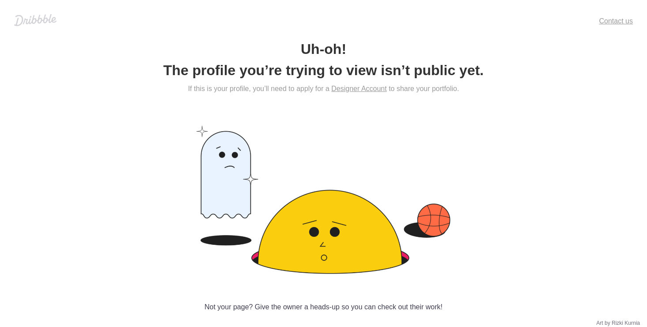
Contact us (616, 21)
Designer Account (358, 88)
